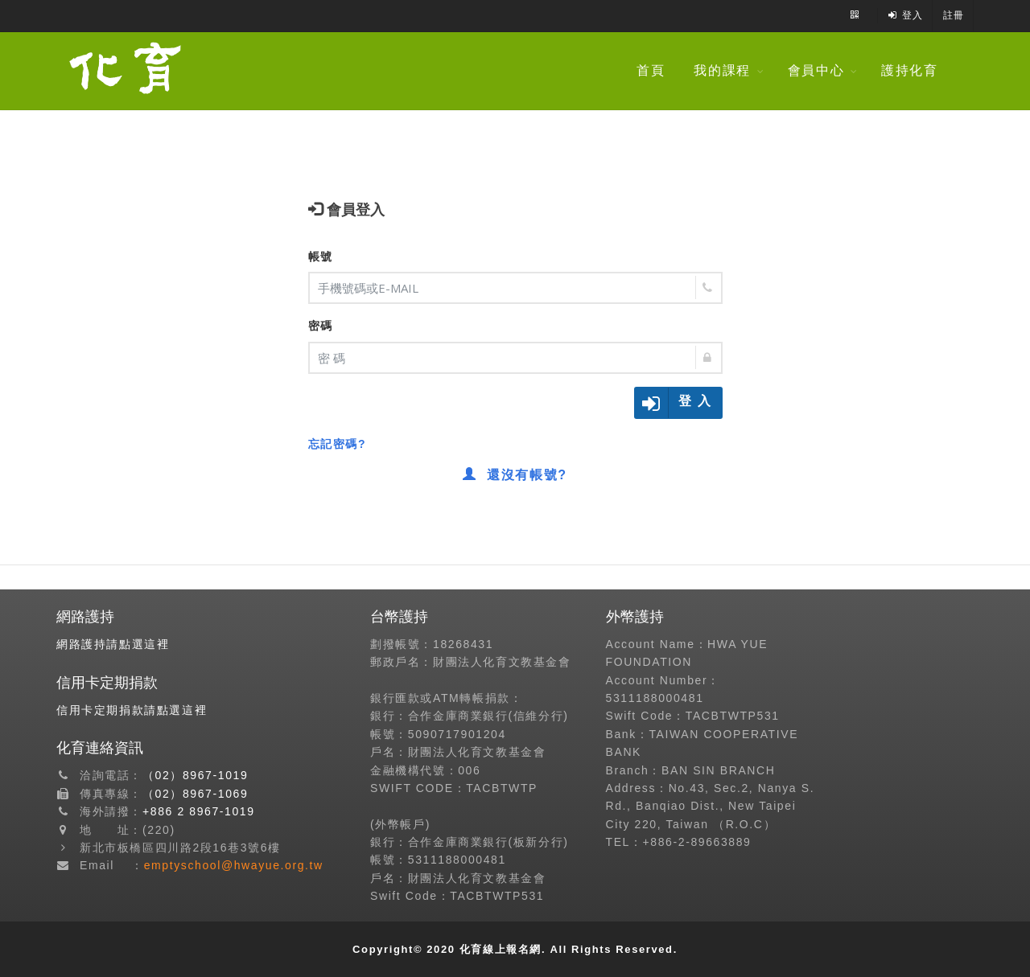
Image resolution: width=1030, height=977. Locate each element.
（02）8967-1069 (195, 793)
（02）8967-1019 (195, 775)
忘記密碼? (337, 443)
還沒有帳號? (514, 475)
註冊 (954, 15)
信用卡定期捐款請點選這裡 (131, 710)
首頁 (661, 70)
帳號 (320, 256)
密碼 (320, 325)
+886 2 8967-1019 (198, 811)
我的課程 (733, 70)
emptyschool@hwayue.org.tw (233, 865)
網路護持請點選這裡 (112, 644)
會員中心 (826, 70)
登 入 (694, 401)
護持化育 (920, 70)
